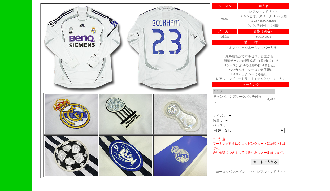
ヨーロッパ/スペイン (230, 171)
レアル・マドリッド (271, 171)
